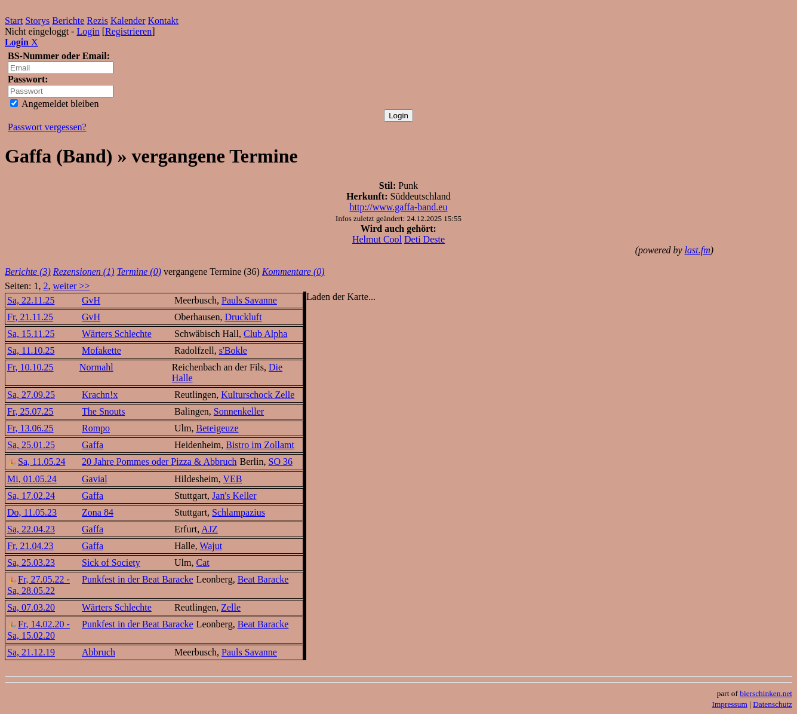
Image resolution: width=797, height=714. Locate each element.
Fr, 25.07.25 (30, 411)
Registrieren (128, 31)
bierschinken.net (766, 693)
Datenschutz (772, 704)
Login (87, 31)
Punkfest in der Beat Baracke (137, 579)
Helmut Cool (377, 239)
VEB (232, 479)
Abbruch (98, 652)
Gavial (94, 479)
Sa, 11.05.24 (36, 461)
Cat (202, 562)
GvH (91, 300)
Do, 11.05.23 (32, 512)
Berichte (68, 21)
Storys (37, 21)
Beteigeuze (217, 428)
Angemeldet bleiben (54, 104)
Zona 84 (97, 512)
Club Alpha (265, 334)
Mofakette (101, 350)
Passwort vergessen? (47, 127)
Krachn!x (100, 395)
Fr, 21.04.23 (30, 546)
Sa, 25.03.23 (31, 562)
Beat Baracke (263, 579)
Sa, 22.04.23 (31, 529)
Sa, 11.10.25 (30, 350)
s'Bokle (233, 350)
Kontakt (163, 21)
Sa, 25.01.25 (31, 445)
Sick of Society (111, 562)
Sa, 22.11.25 (30, 300)
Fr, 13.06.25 (30, 428)
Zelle (231, 607)
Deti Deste (424, 239)
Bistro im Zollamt (260, 445)
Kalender (128, 21)
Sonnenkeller (239, 411)
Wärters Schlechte (117, 334)
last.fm (697, 250)
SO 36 (281, 461)
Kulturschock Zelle (257, 395)
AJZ (209, 529)
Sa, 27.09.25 (31, 395)
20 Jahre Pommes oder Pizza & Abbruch (159, 461)
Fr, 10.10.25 (30, 367)
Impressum (729, 704)
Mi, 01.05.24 (32, 479)
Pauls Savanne (249, 300)
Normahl (96, 367)
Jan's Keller (234, 496)
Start (14, 21)
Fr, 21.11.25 (30, 317)
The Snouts (103, 411)
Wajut (210, 546)
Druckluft (242, 317)
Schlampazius (238, 512)
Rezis (97, 21)
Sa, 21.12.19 (31, 652)
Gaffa (92, 445)
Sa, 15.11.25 (30, 334)
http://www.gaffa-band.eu (399, 207)
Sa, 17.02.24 (31, 496)
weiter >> (71, 286)
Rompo (96, 428)
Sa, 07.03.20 (31, 607)
